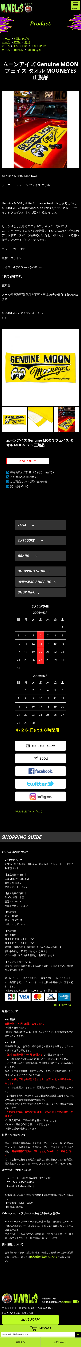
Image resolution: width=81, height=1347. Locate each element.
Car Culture (38, 46)
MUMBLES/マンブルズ (28, 811)
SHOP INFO (26, 592)
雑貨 (27, 42)
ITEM (17, 42)
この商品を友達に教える (24, 477)
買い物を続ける (19, 486)
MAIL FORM (30, 1320)
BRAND (18, 50)
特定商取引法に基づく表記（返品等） (32, 472)
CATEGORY (21, 46)
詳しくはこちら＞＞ (64, 1005)
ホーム (6, 38)
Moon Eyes (34, 50)
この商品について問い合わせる (28, 481)
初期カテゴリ (21, 38)
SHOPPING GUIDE (32, 571)
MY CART (45, 1328)
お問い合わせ (61, 1342)
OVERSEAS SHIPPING (35, 582)
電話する (20, 1342)
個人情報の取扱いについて (43, 1256)
